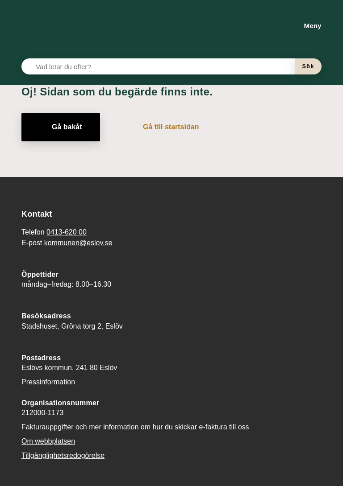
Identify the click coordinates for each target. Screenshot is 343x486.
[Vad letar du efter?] (163, 66)
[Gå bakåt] (60, 127)
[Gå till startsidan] (165, 127)
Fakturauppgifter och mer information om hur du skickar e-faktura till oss (135, 427)
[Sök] (308, 66)
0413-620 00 (66, 232)
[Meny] (305, 26)
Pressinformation (48, 382)
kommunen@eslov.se (78, 243)
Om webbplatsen (48, 441)
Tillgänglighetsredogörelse (63, 455)
